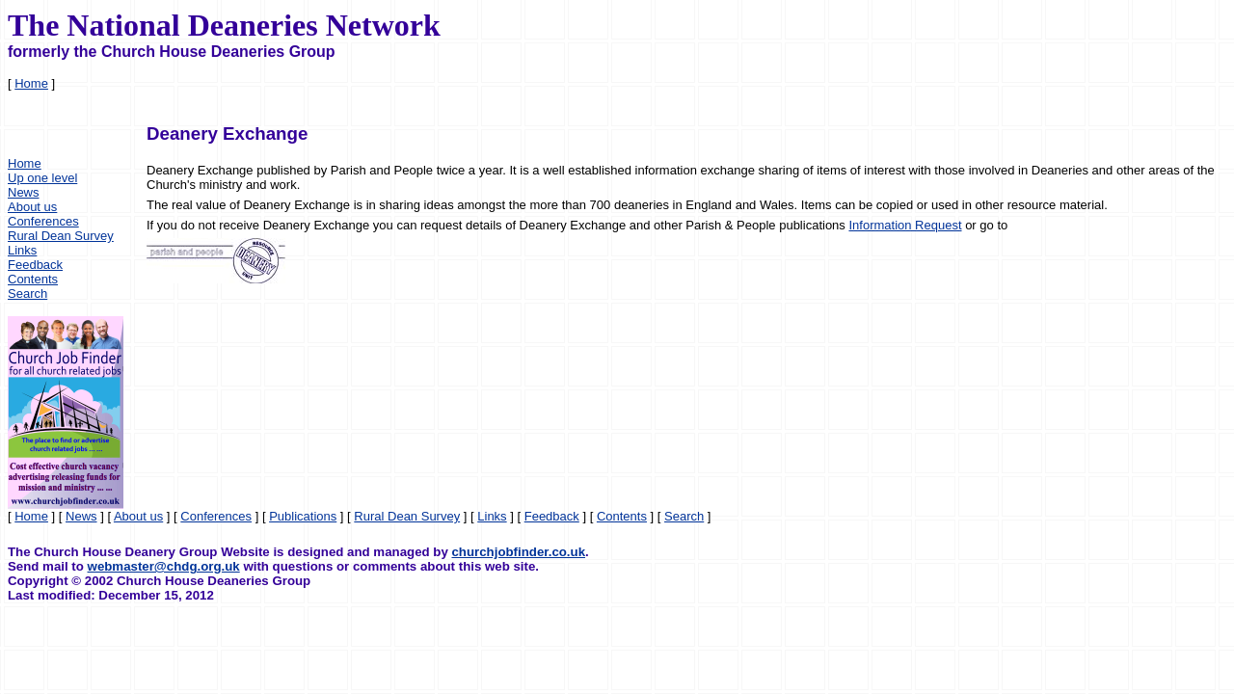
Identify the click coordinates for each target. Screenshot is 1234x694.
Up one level (42, 178)
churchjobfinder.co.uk (518, 552)
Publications (302, 516)
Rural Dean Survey (61, 235)
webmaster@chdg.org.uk (164, 566)
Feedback (35, 264)
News (24, 192)
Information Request (904, 225)
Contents (33, 279)
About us (32, 207)
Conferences (43, 221)
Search (27, 293)
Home (31, 83)
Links (22, 250)
